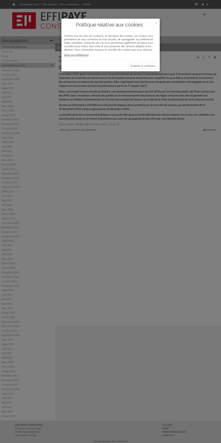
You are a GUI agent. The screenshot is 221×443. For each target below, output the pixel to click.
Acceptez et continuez (142, 65)
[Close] (156, 23)
